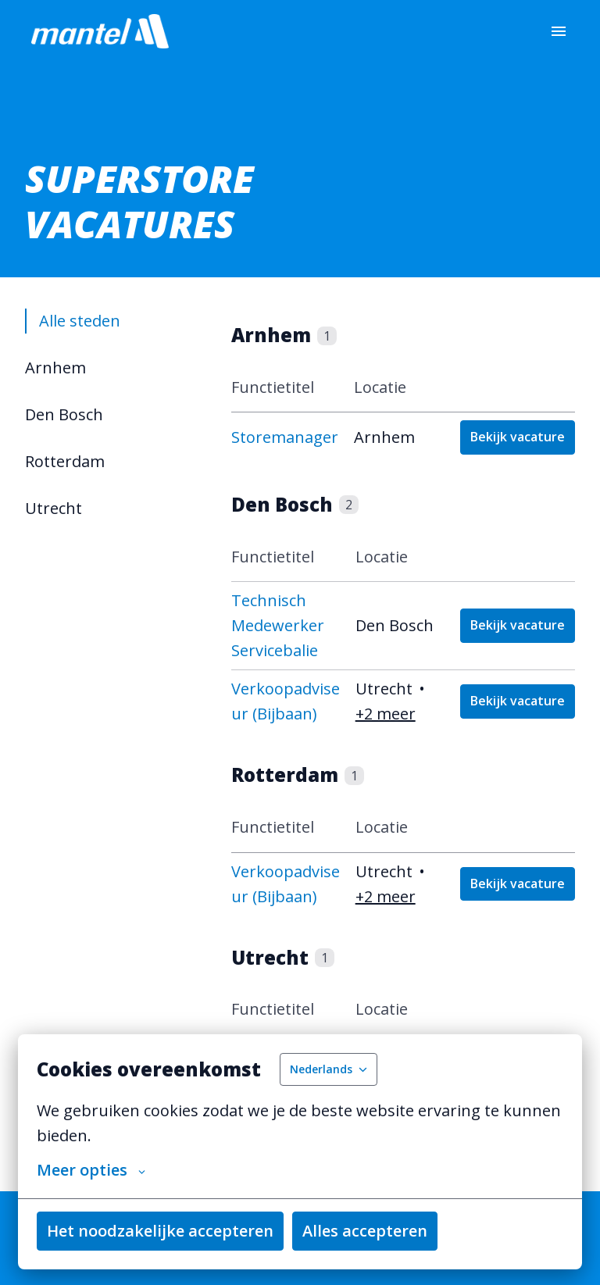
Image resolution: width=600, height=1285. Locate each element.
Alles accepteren (364, 1230)
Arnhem (55, 367)
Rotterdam (65, 461)
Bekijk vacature (517, 436)
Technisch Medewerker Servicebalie (277, 625)
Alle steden (79, 320)
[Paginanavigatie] (558, 31)
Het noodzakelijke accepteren (160, 1230)
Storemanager (284, 437)
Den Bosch (64, 414)
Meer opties (91, 1170)
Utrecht (53, 508)
